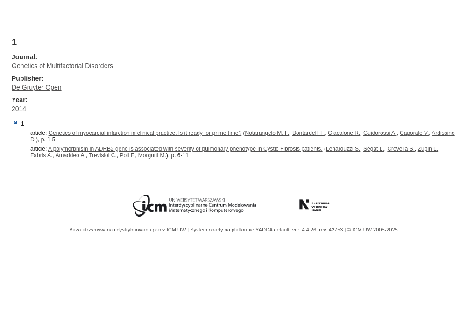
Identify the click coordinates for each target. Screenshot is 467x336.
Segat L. (373, 149)
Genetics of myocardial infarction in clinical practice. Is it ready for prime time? (145, 133)
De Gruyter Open (37, 87)
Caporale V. (414, 133)
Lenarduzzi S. (343, 149)
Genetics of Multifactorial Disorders (62, 66)
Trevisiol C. (103, 155)
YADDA (264, 229)
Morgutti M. (152, 155)
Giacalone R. (344, 133)
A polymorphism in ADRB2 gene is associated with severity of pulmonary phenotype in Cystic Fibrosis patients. (185, 149)
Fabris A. (41, 155)
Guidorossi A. (379, 133)
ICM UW (177, 229)
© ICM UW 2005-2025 (372, 229)
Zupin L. (428, 149)
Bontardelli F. (308, 133)
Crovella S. (401, 149)
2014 (19, 108)
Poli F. (127, 155)
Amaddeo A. (70, 155)
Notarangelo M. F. (267, 133)
